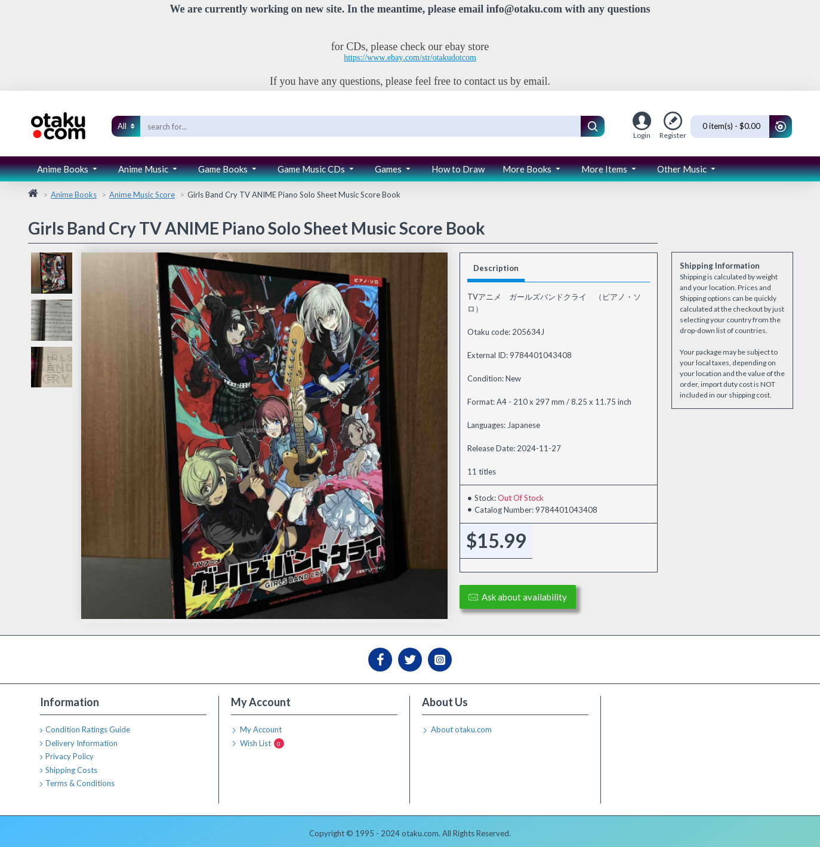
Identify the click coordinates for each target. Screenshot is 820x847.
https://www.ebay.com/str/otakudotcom (410, 57)
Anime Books (74, 194)
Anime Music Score (142, 194)
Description (496, 268)
